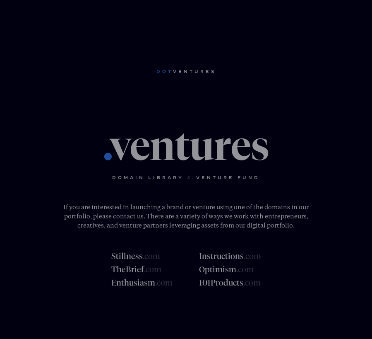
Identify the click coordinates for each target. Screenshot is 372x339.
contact (124, 216)
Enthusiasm (142, 283)
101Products (230, 283)
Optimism (226, 269)
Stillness (135, 256)
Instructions (230, 256)
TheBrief (136, 269)
